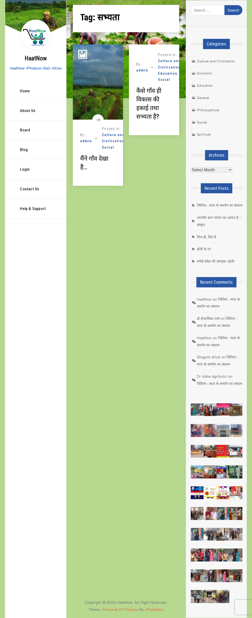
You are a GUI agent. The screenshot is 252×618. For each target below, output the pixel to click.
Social (108, 147)
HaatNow (36, 58)
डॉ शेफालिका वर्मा (208, 318)
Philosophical (208, 110)
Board (25, 130)
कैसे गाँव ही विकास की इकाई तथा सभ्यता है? (148, 103)
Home (25, 91)
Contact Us (29, 189)
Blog (24, 149)
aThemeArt (154, 609)
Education (167, 73)
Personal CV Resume (120, 609)
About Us (27, 110)
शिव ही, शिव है (206, 237)
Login (25, 169)
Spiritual (204, 134)
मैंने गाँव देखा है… (94, 163)
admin (86, 141)
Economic (204, 73)
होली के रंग (204, 249)
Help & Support (33, 208)
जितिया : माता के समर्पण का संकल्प (219, 205)
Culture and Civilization (216, 61)
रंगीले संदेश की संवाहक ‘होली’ (216, 261)
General (203, 97)
